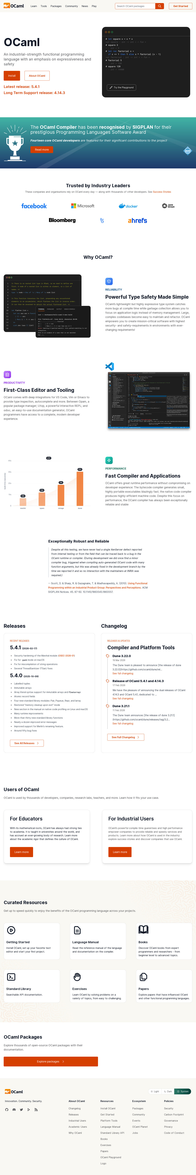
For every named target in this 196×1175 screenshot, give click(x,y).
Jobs (135, 1132)
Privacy (168, 1126)
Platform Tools (108, 1120)
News (85, 6)
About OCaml (37, 75)
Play (94, 6)
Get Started (180, 6)
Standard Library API (112, 1132)
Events (136, 1120)
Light (155, 1091)
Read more (42, 149)
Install (12, 75)
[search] (159, 6)
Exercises (105, 1145)
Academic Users (78, 1126)
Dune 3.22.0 (122, 656)
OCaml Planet (140, 1126)
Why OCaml (75, 1132)
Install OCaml (107, 1108)
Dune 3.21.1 (121, 706)
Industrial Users (77, 1120)
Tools (44, 6)
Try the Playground (121, 87)
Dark (168, 1091)
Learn (34, 6)
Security (168, 1108)
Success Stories (162, 191)
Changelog (75, 1108)
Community (71, 6)
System (182, 1091)
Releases (74, 1114)
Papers (104, 1151)
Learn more (21, 852)
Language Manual (110, 1126)
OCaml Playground (110, 1157)
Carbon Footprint (174, 1114)
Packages (56, 6)
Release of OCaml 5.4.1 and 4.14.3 (138, 681)
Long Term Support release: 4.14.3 (34, 93)
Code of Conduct (174, 1132)
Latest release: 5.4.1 (22, 86)
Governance (171, 1120)
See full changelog (123, 673)
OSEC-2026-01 (66, 655)
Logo (103, 1163)
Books (104, 1138)
